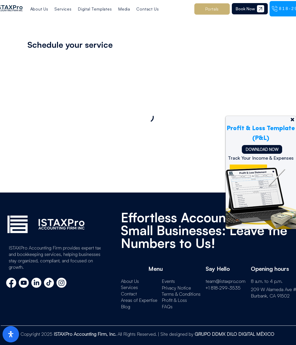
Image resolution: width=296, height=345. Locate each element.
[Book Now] (245, 9)
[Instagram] (61, 283)
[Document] (260, 8)
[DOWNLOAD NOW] (262, 149)
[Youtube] (24, 283)
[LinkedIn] (36, 283)
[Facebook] (11, 283)
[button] (94, 9)
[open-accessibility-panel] (11, 334)
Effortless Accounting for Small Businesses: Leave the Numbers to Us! (204, 230)
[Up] (292, 119)
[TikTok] (49, 283)
